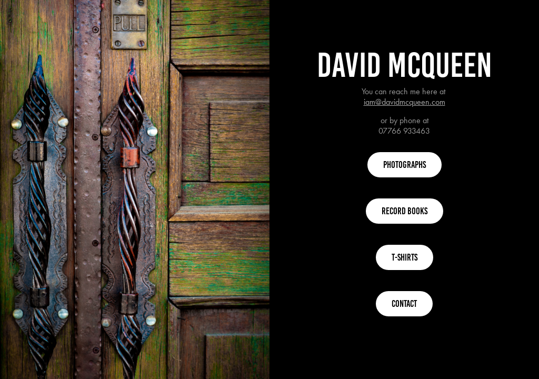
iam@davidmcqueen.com (404, 102)
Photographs (404, 164)
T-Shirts (404, 257)
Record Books (404, 211)
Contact (404, 303)
